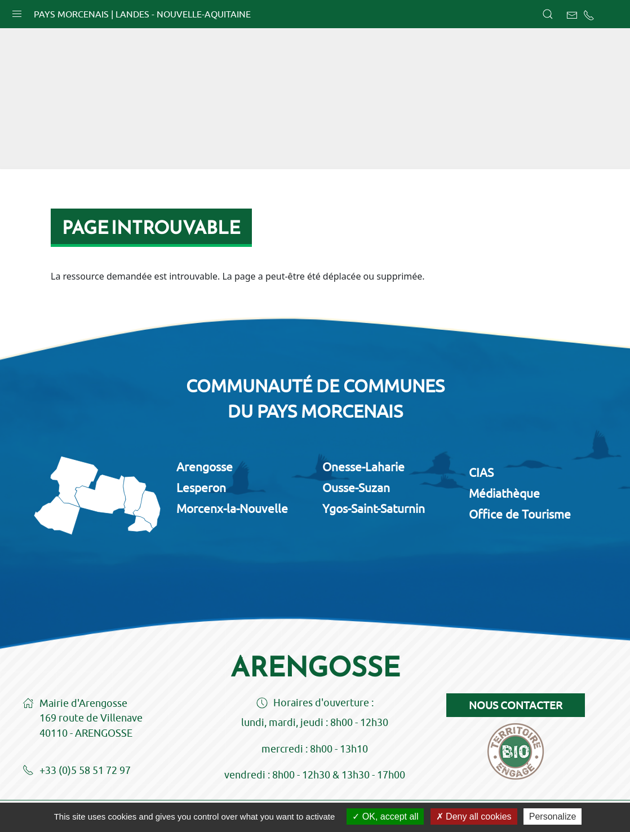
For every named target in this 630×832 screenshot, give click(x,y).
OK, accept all (385, 816)
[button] (17, 11)
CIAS (481, 472)
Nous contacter (515, 705)
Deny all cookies (474, 816)
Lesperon (201, 487)
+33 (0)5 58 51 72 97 (77, 771)
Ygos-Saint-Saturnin (373, 508)
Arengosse (204, 466)
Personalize (552, 816)
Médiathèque (504, 493)
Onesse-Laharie (363, 466)
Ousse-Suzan (356, 487)
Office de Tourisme (520, 514)
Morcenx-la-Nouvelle (232, 508)
